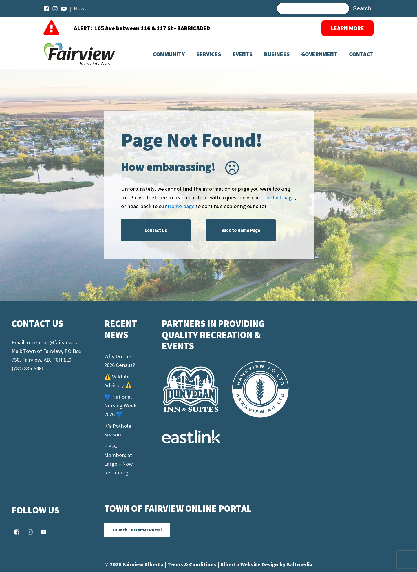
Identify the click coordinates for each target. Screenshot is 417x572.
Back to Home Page (240, 230)
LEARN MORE (347, 28)
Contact (361, 54)
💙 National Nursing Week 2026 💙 (120, 406)
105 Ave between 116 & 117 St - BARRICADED (152, 28)
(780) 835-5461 (28, 368)
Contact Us (156, 230)
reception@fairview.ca (52, 342)
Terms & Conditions (192, 564)
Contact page (279, 197)
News (80, 8)
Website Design (259, 564)
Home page (181, 206)
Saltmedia (299, 564)
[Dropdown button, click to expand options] (243, 54)
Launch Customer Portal (137, 530)
